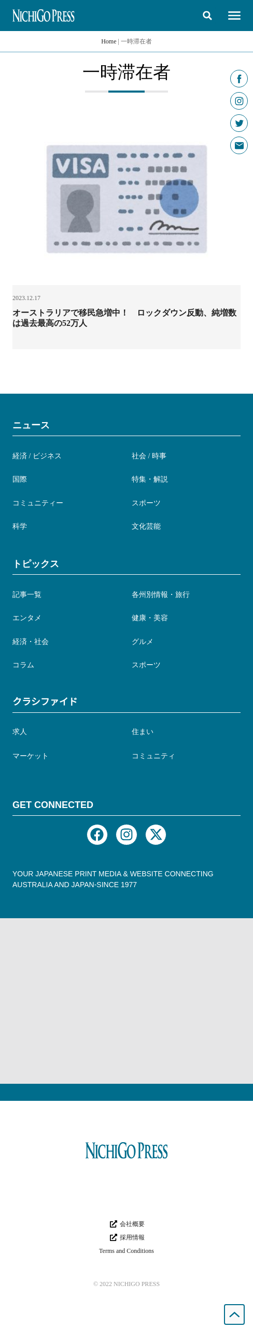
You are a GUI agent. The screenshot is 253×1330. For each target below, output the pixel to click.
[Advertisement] (126, 1001)
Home (108, 41)
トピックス (35, 564)
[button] (207, 15)
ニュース (31, 425)
